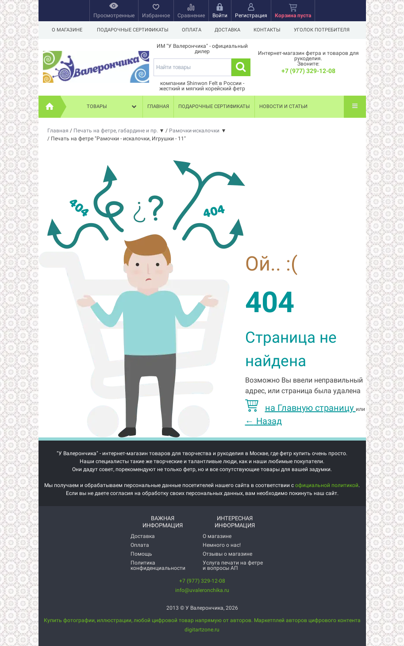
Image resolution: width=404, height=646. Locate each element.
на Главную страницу (300, 407)
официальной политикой (326, 485)
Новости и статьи (283, 106)
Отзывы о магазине (227, 554)
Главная (158, 106)
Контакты (271, 30)
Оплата (193, 30)
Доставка (230, 30)
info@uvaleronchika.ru (202, 590)
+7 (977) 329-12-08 (308, 70)
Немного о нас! (222, 545)
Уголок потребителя (327, 30)
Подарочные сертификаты (133, 30)
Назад (263, 421)
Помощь (141, 554)
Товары (112, 106)
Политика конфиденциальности (158, 565)
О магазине (67, 30)
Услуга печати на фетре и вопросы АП (233, 565)
